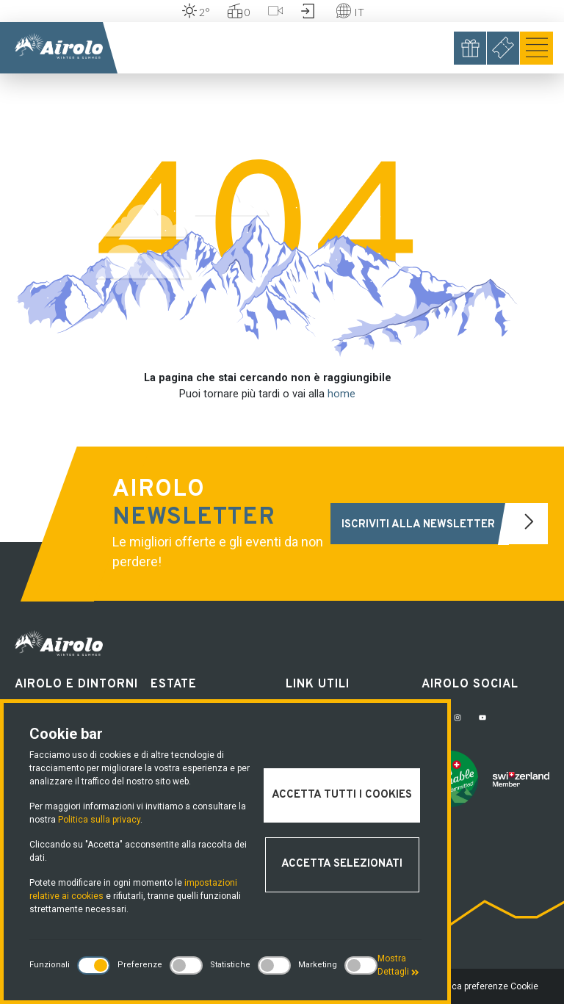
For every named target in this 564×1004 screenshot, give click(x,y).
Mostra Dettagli (398, 965)
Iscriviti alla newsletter (444, 524)
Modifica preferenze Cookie (482, 986)
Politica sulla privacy (99, 820)
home (341, 394)
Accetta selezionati (341, 864)
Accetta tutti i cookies (342, 795)
